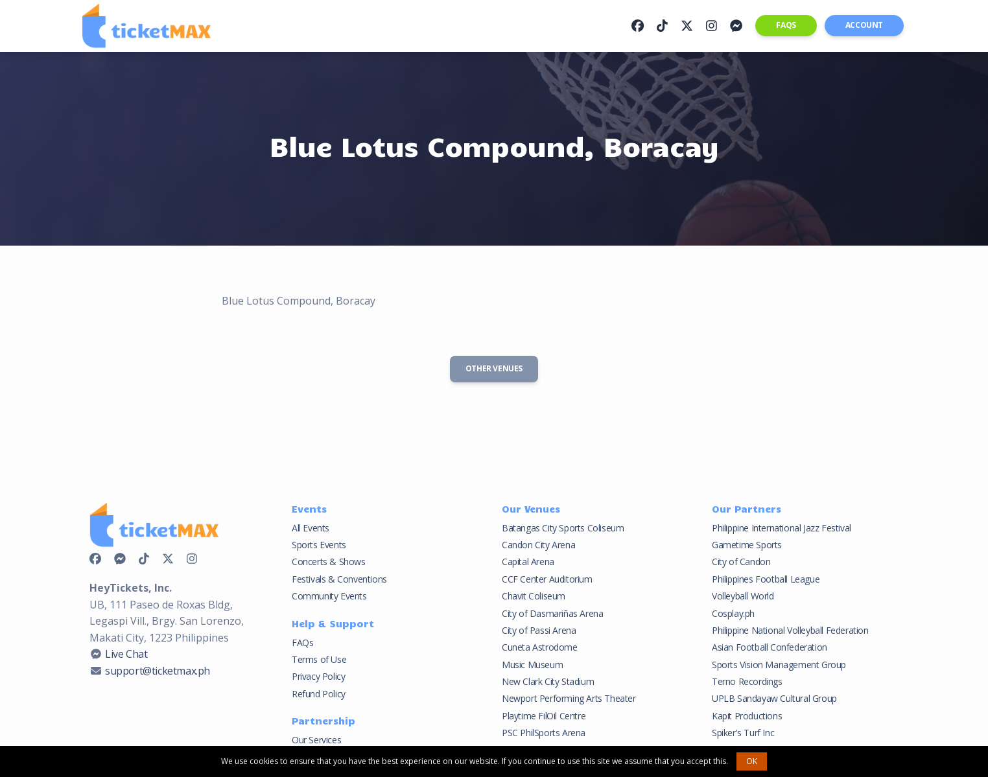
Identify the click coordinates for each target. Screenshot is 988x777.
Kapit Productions (747, 716)
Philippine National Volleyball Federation (790, 630)
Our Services (316, 740)
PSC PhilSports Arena (543, 732)
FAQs (785, 24)
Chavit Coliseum (533, 596)
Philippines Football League (765, 579)
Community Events (329, 596)
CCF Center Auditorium (547, 579)
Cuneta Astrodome (540, 647)
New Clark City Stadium (548, 681)
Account (864, 24)
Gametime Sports (747, 545)
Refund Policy (319, 694)
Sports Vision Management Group (779, 664)
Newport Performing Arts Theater (569, 698)
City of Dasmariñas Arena (552, 613)
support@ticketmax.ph (157, 671)
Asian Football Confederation (769, 647)
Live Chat (126, 654)
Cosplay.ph (733, 613)
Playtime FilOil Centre (543, 716)
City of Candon (741, 561)
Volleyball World (743, 596)
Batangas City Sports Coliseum (563, 528)
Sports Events (319, 545)
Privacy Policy (318, 676)
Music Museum (532, 664)
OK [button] (751, 761)
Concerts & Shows (329, 561)
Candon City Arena (538, 545)
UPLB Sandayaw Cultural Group (774, 698)
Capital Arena (528, 561)
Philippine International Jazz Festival (781, 528)
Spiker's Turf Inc (743, 732)
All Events (310, 528)
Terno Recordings (747, 681)
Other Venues (494, 368)
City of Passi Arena (539, 630)
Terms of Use (319, 659)
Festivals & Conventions (339, 579)
